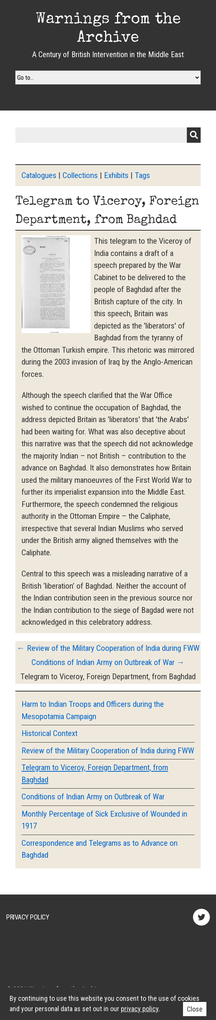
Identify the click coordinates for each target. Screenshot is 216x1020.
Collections (80, 175)
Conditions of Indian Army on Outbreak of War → (108, 662)
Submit (194, 135)
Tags (142, 175)
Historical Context (49, 733)
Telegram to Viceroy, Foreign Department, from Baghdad (94, 773)
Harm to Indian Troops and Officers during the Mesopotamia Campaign (92, 710)
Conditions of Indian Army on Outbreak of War (93, 796)
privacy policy (139, 1009)
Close (195, 1009)
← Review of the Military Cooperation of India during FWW (108, 648)
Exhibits (116, 175)
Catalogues (38, 175)
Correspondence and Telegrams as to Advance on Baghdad (99, 849)
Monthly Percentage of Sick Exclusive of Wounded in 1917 (104, 820)
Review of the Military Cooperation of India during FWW (107, 750)
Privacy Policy (27, 917)
